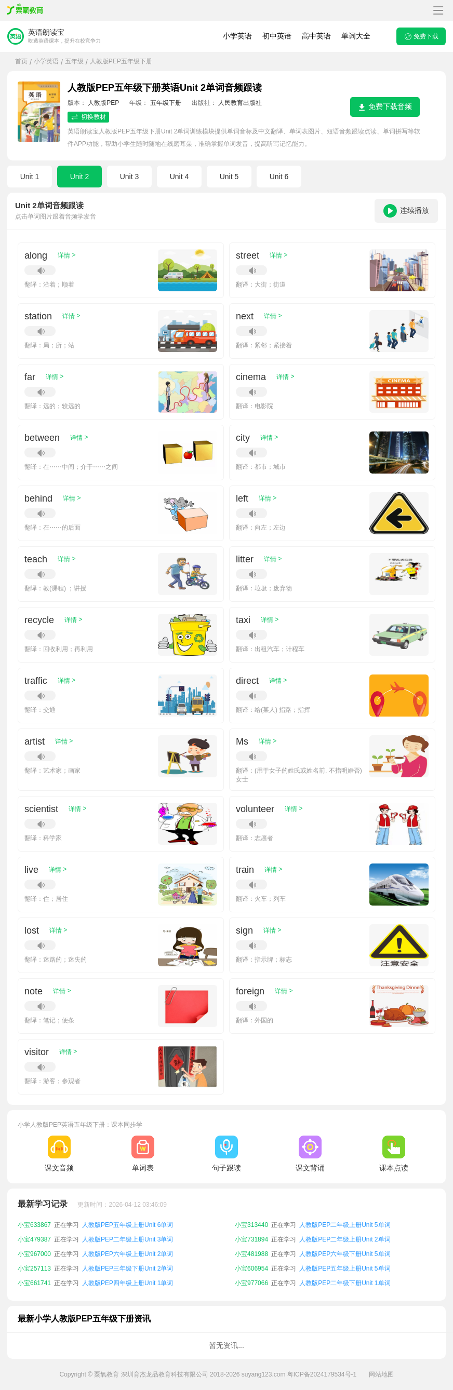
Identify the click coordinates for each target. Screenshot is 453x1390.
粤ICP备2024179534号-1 (321, 1374)
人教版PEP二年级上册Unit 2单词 (344, 1239)
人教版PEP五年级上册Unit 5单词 (344, 1268)
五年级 (74, 61)
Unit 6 (279, 176)
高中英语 (316, 36)
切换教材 (88, 117)
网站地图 (381, 1374)
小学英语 (237, 36)
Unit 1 (29, 176)
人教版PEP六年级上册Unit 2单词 (127, 1254)
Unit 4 (179, 176)
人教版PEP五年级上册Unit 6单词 (127, 1225)
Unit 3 (129, 176)
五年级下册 (165, 102)
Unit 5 (229, 176)
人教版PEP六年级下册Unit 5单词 (344, 1254)
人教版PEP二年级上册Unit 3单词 (127, 1239)
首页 (21, 61)
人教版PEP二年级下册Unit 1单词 (344, 1283)
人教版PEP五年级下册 (121, 61)
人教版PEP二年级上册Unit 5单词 (344, 1225)
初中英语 (276, 36)
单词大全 (355, 36)
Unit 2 (79, 176)
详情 (66, 255)
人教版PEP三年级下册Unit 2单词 (127, 1268)
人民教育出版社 (240, 102)
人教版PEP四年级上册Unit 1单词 (127, 1283)
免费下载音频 (385, 106)
